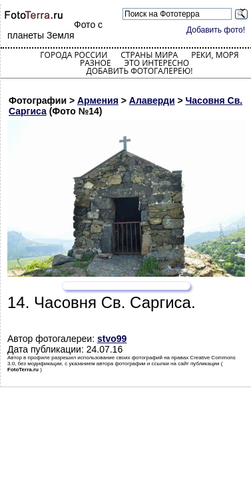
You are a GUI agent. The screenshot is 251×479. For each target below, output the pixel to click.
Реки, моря (214, 55)
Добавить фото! (215, 30)
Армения (98, 100)
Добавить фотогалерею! (139, 71)
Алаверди (152, 100)
